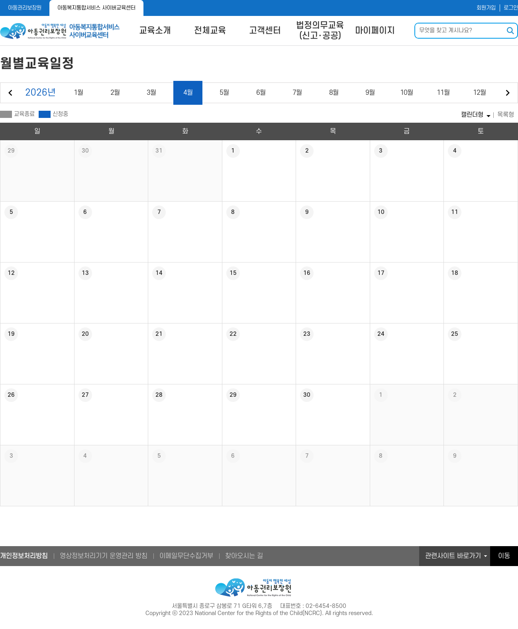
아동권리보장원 (24, 8)
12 (479, 92)
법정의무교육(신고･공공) (320, 30)
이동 (504, 556)
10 (406, 92)
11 (443, 92)
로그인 (511, 8)
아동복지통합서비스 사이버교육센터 (96, 8)
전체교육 (210, 30)
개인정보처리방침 (24, 556)
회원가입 (486, 8)
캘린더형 (472, 114)
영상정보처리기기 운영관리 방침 (103, 556)
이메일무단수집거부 (186, 556)
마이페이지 (375, 30)
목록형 (505, 114)
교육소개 (155, 30)
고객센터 (265, 30)
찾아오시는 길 (244, 556)
